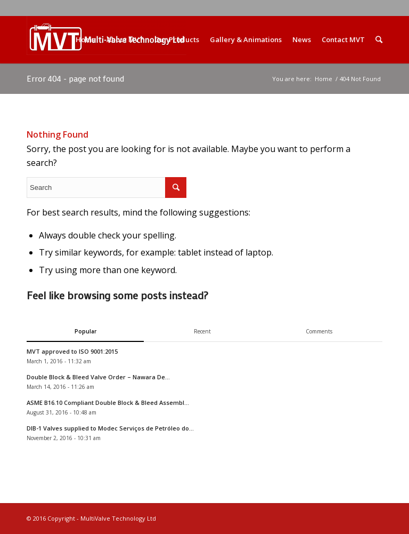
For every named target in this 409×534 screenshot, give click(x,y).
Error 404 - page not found (75, 78)
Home (323, 79)
